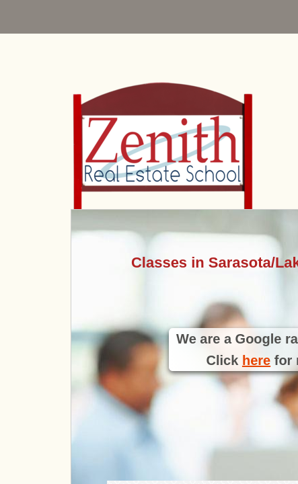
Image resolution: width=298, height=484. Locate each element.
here (256, 360)
